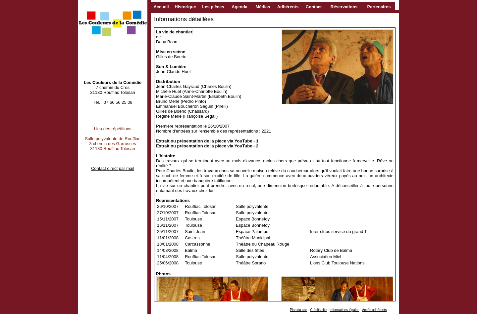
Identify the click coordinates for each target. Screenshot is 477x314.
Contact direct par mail (112, 168)
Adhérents (287, 6)
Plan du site (298, 310)
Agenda (239, 6)
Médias (262, 6)
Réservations (344, 6)
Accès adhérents (374, 310)
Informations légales (344, 310)
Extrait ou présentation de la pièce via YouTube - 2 (207, 145)
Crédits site (318, 310)
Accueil (161, 6)
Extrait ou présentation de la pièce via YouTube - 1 (207, 140)
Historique (185, 6)
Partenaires (379, 6)
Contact (314, 6)
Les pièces (213, 6)
